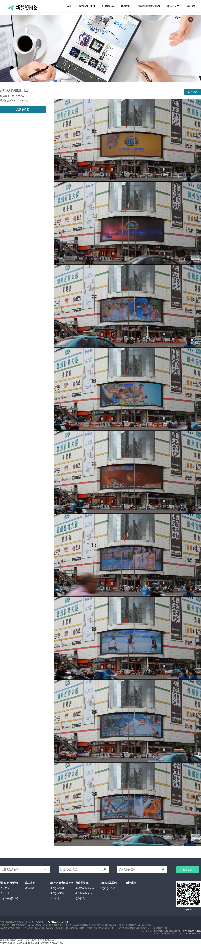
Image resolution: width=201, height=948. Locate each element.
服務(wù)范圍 (57, 893)
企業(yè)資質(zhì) (9, 898)
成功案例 (125, 6)
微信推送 (80, 898)
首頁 (69, 6)
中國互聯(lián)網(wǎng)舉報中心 (101, 928)
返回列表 (192, 91)
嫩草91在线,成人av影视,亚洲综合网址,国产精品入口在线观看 (31, 943)
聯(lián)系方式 (107, 888)
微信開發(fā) (173, 6)
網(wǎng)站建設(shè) (149, 6)
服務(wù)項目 (57, 888)
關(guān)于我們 (87, 6)
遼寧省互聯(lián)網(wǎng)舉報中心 (133, 928)
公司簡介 (4, 888)
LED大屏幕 (108, 6)
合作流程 (55, 898)
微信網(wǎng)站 (83, 893)
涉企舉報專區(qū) (160, 928)
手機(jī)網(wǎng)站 (85, 888)
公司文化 (4, 893)
